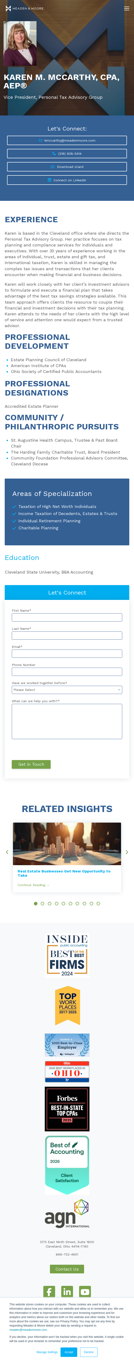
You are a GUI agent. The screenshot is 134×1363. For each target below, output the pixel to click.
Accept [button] (69, 1352)
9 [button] (91, 903)
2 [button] (42, 903)
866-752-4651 (67, 1254)
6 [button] (70, 903)
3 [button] (49, 903)
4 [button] (56, 903)
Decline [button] (88, 1352)
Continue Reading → (34, 885)
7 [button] (77, 903)
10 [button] (98, 903)
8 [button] (84, 903)
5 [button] (63, 903)
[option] (67, 857)
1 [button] (35, 903)
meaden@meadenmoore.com (28, 1329)
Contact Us (67, 1269)
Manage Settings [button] (47, 1352)
